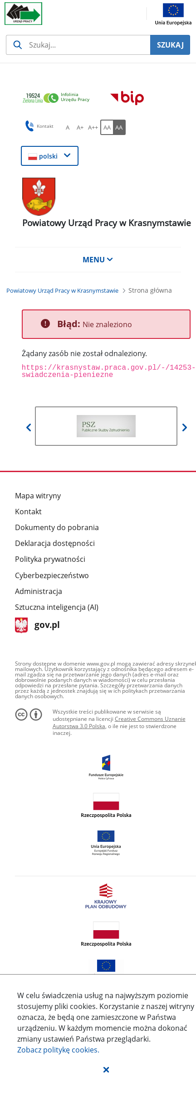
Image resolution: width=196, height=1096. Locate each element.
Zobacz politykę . (58, 1050)
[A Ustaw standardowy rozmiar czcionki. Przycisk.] (67, 127)
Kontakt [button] (38, 126)
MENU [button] (98, 260)
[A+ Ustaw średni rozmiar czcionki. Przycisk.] (80, 127)
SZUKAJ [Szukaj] (170, 45)
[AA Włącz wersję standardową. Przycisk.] (106, 127)
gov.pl (37, 625)
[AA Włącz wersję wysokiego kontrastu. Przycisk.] (119, 127)
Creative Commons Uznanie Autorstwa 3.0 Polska (119, 722)
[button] (106, 1069)
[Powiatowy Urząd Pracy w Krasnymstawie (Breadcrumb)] (62, 290)
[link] (58, 98)
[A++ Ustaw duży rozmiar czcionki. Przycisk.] (93, 127)
